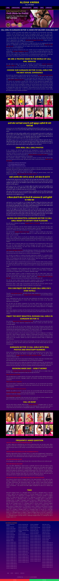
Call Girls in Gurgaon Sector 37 (35, 551)
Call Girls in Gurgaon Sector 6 (11, 549)
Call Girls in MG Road (22, 533)
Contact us (17, 573)
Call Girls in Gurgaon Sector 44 (47, 550)
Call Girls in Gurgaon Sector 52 (11, 563)
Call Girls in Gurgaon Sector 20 (23, 543)
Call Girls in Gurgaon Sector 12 (11, 558)
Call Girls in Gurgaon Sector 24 (23, 549)
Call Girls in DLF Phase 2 (46, 535)
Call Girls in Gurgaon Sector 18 (23, 540)
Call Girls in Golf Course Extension (10, 525)
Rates (42, 7)
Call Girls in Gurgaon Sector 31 (35, 542)
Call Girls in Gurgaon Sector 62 (35, 556)
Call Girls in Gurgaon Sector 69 (47, 565)
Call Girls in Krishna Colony (23, 528)
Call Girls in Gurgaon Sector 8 (11, 552)
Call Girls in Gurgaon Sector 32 (35, 544)
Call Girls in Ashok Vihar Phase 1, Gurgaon (23, 531)
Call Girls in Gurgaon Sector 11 (11, 557)
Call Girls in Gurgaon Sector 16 (23, 537)
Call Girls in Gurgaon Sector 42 (47, 547)
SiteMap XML (22, 573)
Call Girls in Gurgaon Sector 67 (47, 562)
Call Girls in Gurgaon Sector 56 (23, 555)
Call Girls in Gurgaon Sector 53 (11, 565)
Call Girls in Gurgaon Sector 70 (47, 567)
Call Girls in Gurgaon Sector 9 (11, 554)
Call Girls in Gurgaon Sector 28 (35, 538)
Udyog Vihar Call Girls (46, 532)
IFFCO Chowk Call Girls (34, 525)
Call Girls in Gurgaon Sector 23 (23, 548)
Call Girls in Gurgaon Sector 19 (23, 542)
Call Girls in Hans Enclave (10, 534)
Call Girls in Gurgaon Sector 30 (35, 541)
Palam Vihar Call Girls (46, 524)
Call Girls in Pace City (10, 533)
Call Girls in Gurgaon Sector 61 (35, 554)
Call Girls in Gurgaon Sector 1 (11, 542)
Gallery (35, 7)
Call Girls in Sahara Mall (46, 525)
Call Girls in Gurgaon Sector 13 (11, 560)
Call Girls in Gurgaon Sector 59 (23, 560)
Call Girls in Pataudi (45, 539)
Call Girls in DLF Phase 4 (34, 533)
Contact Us (48, 7)
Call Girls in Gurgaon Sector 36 (35, 550)
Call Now (14, 579)
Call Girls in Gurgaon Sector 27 (35, 536)
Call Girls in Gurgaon (9, 539)
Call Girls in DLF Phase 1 (46, 533)
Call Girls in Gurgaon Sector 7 (11, 551)
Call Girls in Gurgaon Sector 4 (11, 546)
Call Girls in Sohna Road (46, 527)
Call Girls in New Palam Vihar (23, 524)
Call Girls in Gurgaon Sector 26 (23, 552)
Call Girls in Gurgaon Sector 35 (35, 548)
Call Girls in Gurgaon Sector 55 (11, 568)
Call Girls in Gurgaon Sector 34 (35, 547)
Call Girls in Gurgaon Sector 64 (35, 559)
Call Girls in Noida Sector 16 (23, 554)
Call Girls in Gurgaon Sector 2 (11, 543)
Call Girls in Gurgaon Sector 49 (47, 557)
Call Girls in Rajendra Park (10, 531)
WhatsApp (44, 579)
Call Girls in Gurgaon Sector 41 (47, 545)
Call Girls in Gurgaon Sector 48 (47, 556)
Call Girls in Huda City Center (35, 527)
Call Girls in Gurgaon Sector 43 (47, 548)
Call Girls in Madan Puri (10, 536)
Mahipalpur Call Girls (10, 540)
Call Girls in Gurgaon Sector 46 (47, 553)
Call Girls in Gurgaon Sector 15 (23, 536)
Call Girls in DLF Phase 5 (10, 537)
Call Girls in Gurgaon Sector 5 (11, 548)
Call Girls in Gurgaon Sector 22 (23, 546)
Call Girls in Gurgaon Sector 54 (11, 566)
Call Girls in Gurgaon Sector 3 (11, 545)
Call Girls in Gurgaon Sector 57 (23, 557)
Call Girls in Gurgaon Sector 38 (35, 553)
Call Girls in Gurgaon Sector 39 (47, 542)
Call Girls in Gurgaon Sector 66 (47, 560)
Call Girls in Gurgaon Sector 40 (47, 544)
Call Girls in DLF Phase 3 (46, 536)
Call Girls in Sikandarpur (34, 524)
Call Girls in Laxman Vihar (22, 527)
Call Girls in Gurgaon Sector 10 (11, 555)
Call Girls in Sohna (45, 541)
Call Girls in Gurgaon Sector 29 (35, 539)
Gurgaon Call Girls (27, 7)
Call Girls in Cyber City (34, 528)
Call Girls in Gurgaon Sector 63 (35, 557)
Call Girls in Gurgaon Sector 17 (23, 539)
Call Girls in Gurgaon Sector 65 (35, 560)
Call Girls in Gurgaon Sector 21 (23, 545)
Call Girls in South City (46, 528)
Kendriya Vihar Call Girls (34, 530)
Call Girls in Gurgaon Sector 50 (47, 559)
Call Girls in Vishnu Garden (11, 528)
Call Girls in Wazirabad (10, 526)
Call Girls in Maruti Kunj (46, 538)
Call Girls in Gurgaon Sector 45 (47, 551)
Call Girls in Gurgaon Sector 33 (35, 545)
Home (8, 7)
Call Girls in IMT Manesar (34, 532)
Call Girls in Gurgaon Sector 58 (23, 558)
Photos (12, 573)
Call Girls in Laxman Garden (23, 525)
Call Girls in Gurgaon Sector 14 (23, 534)
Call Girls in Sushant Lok (46, 530)
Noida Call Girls (15, 7)
